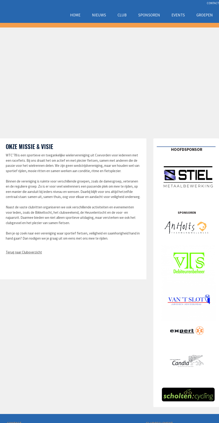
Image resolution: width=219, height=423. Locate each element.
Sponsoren (149, 15)
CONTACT (213, 3)
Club (122, 15)
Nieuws (99, 15)
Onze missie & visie (29, 146)
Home (75, 15)
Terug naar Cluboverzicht (24, 252)
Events (178, 15)
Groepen (204, 15)
